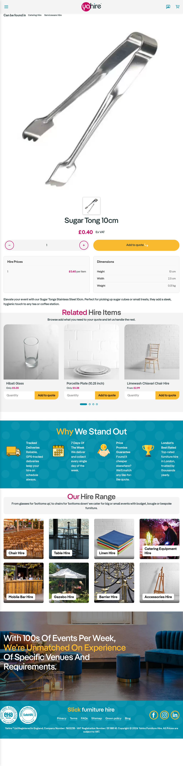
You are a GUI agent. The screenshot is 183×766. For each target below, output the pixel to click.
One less (9, 245)
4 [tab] (97, 405)
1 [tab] (83, 405)
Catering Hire (34, 15)
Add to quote (46, 396)
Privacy (60, 746)
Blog (129, 746)
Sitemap (96, 746)
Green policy (113, 746)
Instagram (164, 742)
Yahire (91, 6)
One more (83, 245)
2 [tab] (90, 405)
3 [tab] (93, 405)
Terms (72, 746)
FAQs (83, 746)
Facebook (153, 742)
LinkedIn (174, 742)
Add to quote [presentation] (137, 245)
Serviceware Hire (53, 15)
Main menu (6, 6)
